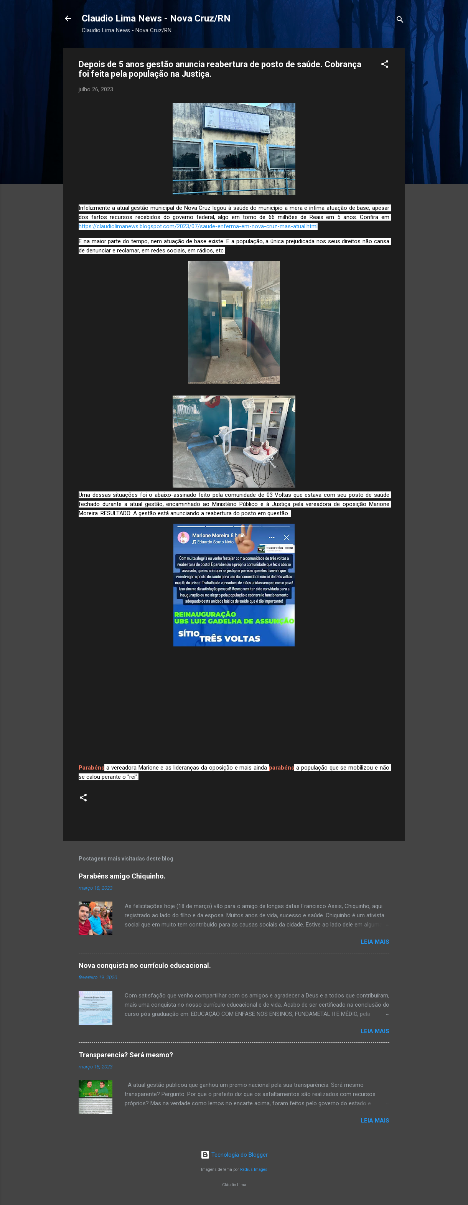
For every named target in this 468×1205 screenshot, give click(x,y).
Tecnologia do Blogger (234, 1154)
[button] (384, 65)
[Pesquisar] (400, 21)
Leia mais (375, 941)
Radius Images (253, 1169)
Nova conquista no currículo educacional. (145, 965)
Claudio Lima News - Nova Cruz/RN (156, 18)
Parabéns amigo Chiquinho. (122, 876)
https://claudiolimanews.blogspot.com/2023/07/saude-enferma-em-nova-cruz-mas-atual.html (198, 226)
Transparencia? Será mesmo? (126, 1055)
